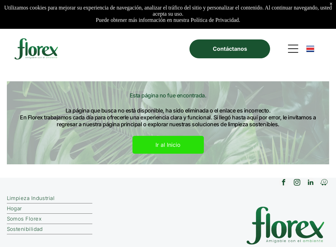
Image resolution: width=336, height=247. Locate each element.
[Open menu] (293, 49)
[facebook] (284, 183)
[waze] (324, 183)
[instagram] (297, 183)
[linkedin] (310, 183)
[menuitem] (92, 198)
